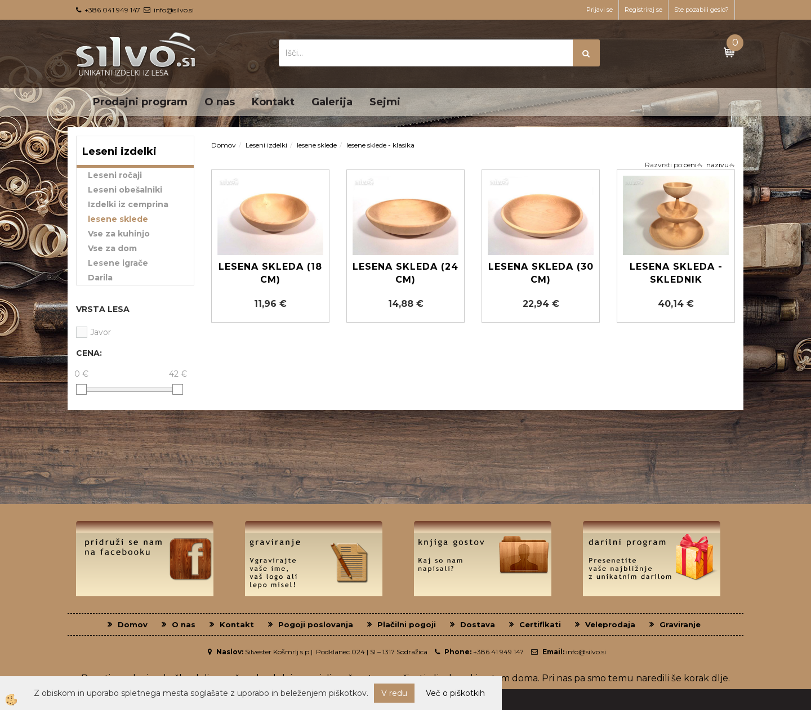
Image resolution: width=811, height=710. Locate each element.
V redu (394, 693)
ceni (693, 164)
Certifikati (540, 624)
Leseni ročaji (115, 175)
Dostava (477, 624)
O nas (219, 102)
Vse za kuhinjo (119, 234)
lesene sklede (118, 219)
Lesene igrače (118, 263)
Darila (100, 278)
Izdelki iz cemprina (128, 204)
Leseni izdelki (266, 145)
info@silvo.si (174, 10)
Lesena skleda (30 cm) (541, 273)
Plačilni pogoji (406, 624)
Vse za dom (112, 248)
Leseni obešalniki (125, 190)
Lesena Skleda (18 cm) (270, 273)
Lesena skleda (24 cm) (405, 273)
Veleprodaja (610, 624)
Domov (223, 145)
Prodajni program (140, 102)
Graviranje (680, 624)
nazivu (720, 164)
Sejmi (384, 102)
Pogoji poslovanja (315, 624)
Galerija (332, 102)
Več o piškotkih (455, 693)
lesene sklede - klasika (380, 145)
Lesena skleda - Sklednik (676, 273)
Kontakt (273, 102)
